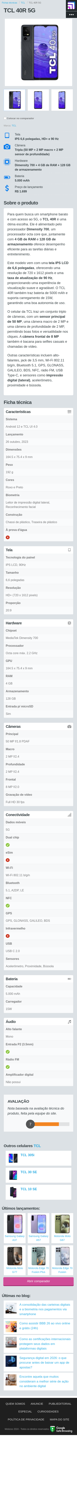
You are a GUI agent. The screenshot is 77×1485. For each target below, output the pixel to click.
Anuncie (37, 1403)
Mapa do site (59, 1419)
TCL (37, 1146)
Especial (25, 1411)
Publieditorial (60, 1403)
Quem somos (15, 1403)
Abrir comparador (38, 1281)
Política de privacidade (26, 1419)
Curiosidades (48, 1411)
